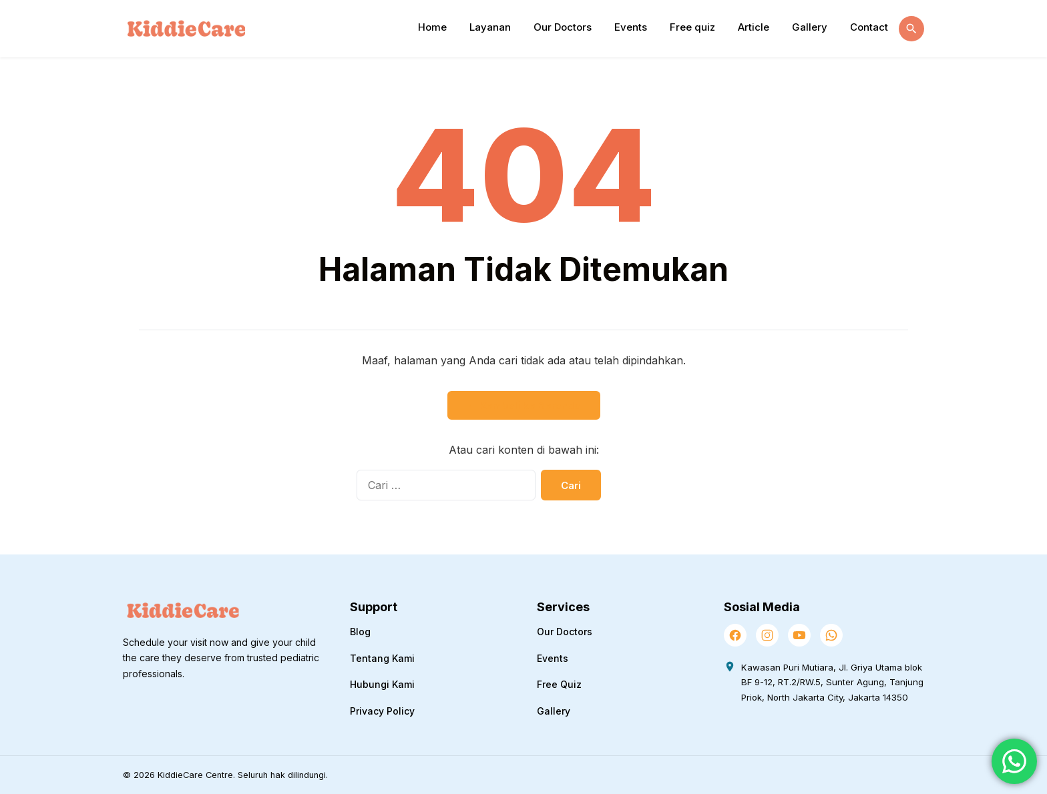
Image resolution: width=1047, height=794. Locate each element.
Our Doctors (563, 27)
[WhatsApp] (831, 635)
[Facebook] (735, 635)
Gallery (809, 27)
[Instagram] (767, 635)
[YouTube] (799, 635)
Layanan (490, 27)
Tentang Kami (382, 658)
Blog (360, 631)
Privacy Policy (382, 711)
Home (432, 27)
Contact (869, 27)
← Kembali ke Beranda (523, 405)
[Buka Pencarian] (911, 28)
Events (630, 27)
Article (753, 27)
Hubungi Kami (382, 684)
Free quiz (692, 27)
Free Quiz (559, 684)
